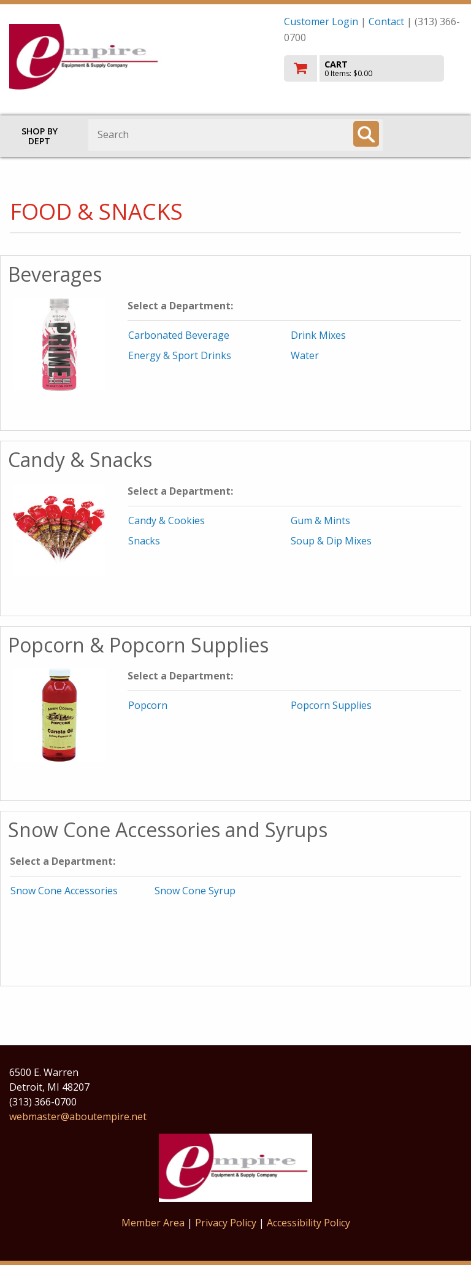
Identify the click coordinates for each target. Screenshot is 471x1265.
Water (305, 355)
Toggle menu (433, 133)
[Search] (366, 134)
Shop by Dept (39, 136)
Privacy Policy (227, 1222)
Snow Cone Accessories (64, 890)
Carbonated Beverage (178, 335)
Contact (386, 21)
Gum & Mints (320, 520)
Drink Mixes (318, 335)
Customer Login (321, 21)
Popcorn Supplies (331, 705)
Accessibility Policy (308, 1222)
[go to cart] (373, 68)
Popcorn (147, 705)
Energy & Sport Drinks (179, 355)
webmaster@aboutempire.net (78, 1116)
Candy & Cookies (166, 520)
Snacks (144, 540)
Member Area (153, 1222)
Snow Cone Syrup (195, 890)
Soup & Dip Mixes (331, 540)
